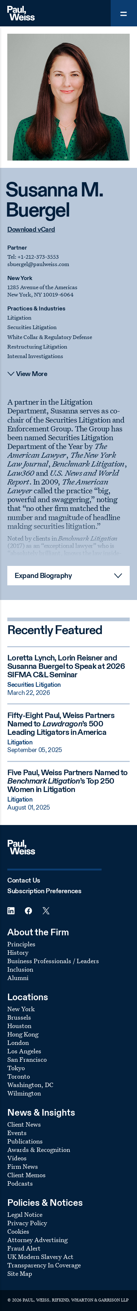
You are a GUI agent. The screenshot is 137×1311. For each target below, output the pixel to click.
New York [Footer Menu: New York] (21, 1009)
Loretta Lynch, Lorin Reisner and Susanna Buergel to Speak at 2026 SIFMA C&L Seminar (66, 666)
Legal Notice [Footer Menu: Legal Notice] (24, 1214)
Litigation (19, 317)
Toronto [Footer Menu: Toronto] (18, 1076)
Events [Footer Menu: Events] (17, 1132)
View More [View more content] (31, 374)
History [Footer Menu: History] (17, 952)
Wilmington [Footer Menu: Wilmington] (24, 1093)
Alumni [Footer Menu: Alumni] (17, 977)
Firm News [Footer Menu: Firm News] (22, 1166)
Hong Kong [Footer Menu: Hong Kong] (22, 1034)
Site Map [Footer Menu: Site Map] (19, 1273)
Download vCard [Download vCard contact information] (31, 230)
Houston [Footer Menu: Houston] (19, 1025)
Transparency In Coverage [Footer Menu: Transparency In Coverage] (44, 1265)
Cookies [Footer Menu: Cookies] (18, 1231)
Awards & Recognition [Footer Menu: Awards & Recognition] (38, 1149)
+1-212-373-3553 (38, 257)
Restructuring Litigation (37, 346)
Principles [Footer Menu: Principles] (21, 944)
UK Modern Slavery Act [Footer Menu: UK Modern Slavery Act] (40, 1256)
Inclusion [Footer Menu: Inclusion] (20, 969)
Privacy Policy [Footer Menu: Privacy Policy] (27, 1223)
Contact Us (23, 880)
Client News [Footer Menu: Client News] (24, 1124)
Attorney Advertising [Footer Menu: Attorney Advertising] (37, 1239)
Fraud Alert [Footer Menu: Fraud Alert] (24, 1248)
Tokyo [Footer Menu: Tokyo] (16, 1068)
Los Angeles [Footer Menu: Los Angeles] (24, 1051)
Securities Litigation (32, 327)
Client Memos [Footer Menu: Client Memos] (26, 1175)
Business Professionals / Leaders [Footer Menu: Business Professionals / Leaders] (53, 961)
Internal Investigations (35, 356)
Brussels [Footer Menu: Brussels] (19, 1017)
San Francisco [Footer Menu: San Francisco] (27, 1059)
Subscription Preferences (44, 891)
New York (19, 278)
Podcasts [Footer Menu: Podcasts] (20, 1183)
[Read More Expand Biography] (68, 575)
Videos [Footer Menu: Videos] (17, 1158)
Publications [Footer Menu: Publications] (25, 1141)
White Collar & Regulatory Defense (49, 337)
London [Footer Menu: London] (18, 1042)
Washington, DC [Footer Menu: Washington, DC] (30, 1084)
